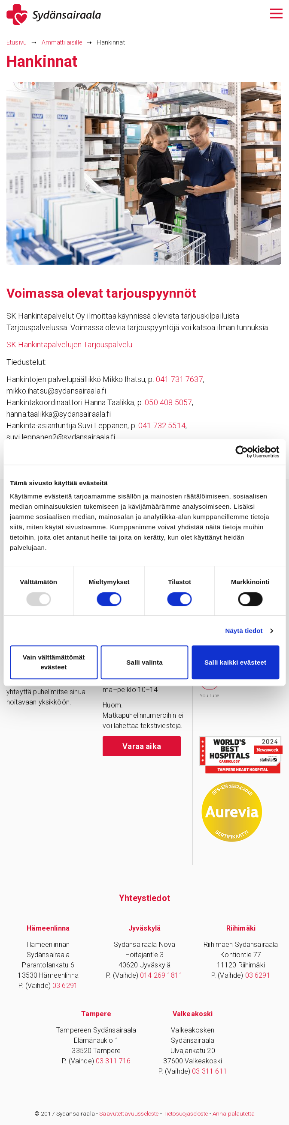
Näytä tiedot (244, 630)
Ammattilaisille (62, 42)
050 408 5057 (168, 402)
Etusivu (16, 42)
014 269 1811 (161, 975)
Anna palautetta (234, 1113)
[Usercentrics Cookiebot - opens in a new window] (241, 451)
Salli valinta (144, 662)
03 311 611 (209, 1071)
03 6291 (65, 986)
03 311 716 (113, 1061)
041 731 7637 (179, 379)
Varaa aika (141, 746)
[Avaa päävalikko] (276, 12)
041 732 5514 (162, 425)
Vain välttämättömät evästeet (54, 662)
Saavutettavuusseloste (128, 1113)
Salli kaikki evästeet (235, 662)
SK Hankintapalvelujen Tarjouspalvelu (69, 344)
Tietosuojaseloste (185, 1113)
